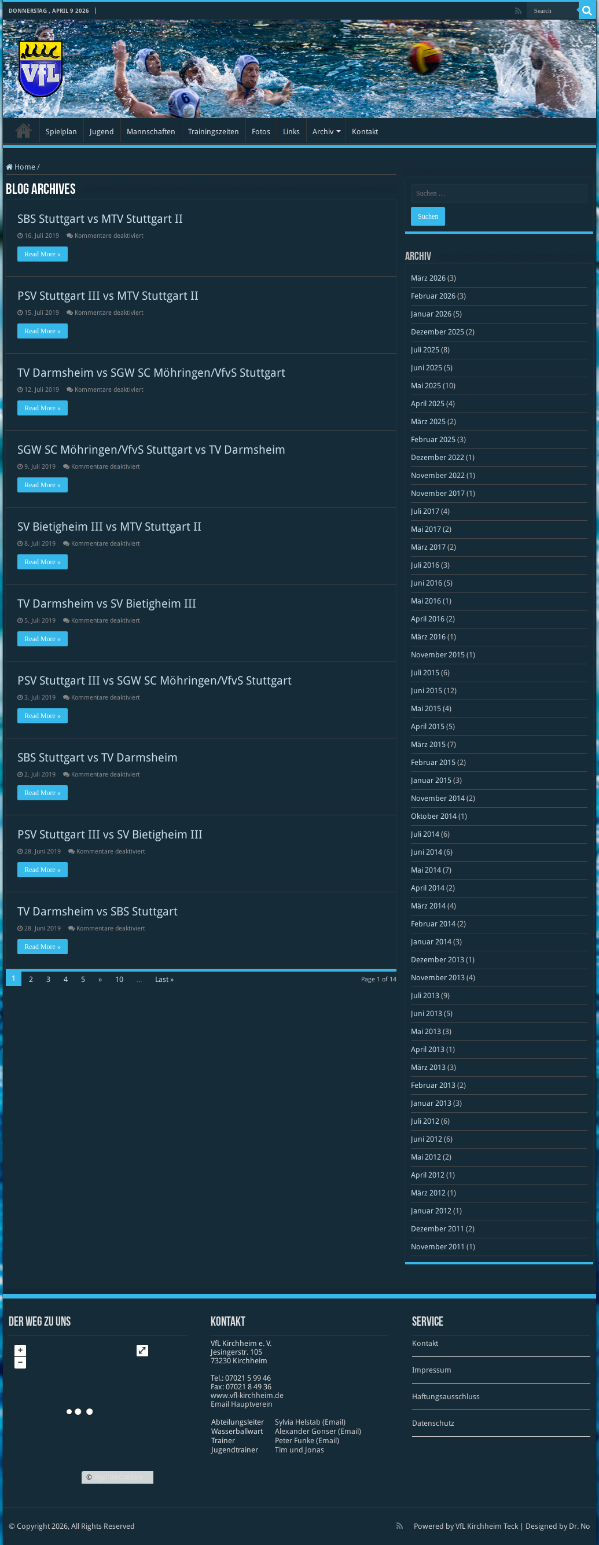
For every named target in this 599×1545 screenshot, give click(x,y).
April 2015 (427, 726)
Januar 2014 (431, 941)
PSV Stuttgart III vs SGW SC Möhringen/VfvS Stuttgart (154, 680)
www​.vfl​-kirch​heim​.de (247, 1395)
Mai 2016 (426, 601)
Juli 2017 (425, 511)
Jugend (102, 131)
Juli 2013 (425, 995)
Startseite (24, 130)
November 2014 (438, 798)
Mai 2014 (426, 870)
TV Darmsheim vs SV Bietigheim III (106, 603)
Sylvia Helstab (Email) (310, 1422)
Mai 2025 (426, 385)
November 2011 (438, 1246)
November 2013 (438, 977)
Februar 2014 (433, 923)
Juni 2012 (426, 1139)
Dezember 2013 (437, 959)
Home (20, 167)
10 (119, 979)
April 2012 (427, 1175)
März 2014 (428, 906)
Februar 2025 (433, 439)
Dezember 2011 (437, 1228)
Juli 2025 (425, 349)
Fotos (261, 131)
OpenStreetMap (118, 1477)
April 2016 (427, 619)
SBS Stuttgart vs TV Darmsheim (97, 757)
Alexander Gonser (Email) (318, 1431)
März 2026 (428, 278)
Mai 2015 (426, 708)
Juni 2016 (426, 583)
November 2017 (438, 493)
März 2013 (428, 1067)
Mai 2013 (426, 1031)
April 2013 (427, 1049)
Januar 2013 (431, 1103)
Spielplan (61, 131)
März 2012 (428, 1193)
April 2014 (427, 888)
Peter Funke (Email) (307, 1440)
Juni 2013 (426, 1013)
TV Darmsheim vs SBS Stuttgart (97, 911)
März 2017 (428, 547)
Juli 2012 (425, 1121)
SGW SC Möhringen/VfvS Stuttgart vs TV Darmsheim (151, 450)
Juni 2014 (426, 852)
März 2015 (428, 744)
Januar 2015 (431, 780)
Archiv (323, 131)
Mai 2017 (426, 529)
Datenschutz (433, 1423)
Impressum (431, 1370)
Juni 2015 (426, 690)
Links (291, 131)
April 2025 (427, 403)
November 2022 (438, 475)
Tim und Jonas (299, 1449)
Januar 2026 (431, 314)
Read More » (42, 254)
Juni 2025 (426, 367)
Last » (164, 979)
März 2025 (428, 421)
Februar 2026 (433, 296)
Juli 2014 (425, 834)
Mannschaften (151, 131)
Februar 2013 (433, 1085)
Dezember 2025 (437, 332)
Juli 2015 (425, 672)
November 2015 (438, 654)
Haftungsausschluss (446, 1396)
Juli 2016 (425, 565)
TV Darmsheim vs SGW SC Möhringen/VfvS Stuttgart (151, 373)
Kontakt (365, 131)
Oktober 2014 (434, 816)
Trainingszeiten (213, 131)
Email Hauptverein (242, 1404)
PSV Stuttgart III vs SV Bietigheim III (110, 834)
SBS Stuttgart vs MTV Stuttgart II (100, 219)
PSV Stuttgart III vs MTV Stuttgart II (108, 296)
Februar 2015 (433, 762)
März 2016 (428, 636)
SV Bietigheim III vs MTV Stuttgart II (109, 527)
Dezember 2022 (437, 457)
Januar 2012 (431, 1210)
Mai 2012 (426, 1157)
